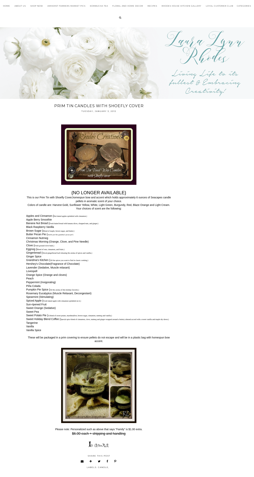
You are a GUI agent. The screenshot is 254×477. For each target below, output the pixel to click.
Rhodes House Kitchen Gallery (181, 6)
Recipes (152, 6)
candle (103, 467)
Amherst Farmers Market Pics (66, 6)
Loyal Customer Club (219, 6)
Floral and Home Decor (127, 6)
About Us (20, 6)
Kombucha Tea (99, 6)
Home (6, 6)
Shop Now (36, 6)
